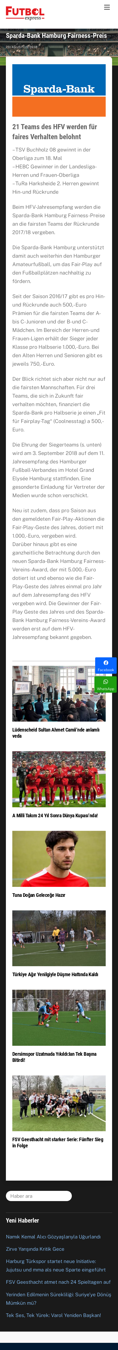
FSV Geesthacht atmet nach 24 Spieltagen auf (58, 1282)
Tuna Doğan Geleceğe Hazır (38, 895)
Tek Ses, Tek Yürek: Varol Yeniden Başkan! (53, 1315)
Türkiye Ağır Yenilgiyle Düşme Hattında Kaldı (55, 974)
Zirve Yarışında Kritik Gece (35, 1249)
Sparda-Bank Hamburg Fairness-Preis (56, 35)
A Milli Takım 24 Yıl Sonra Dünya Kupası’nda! (55, 815)
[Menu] (107, 7)
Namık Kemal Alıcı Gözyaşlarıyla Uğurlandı (53, 1236)
